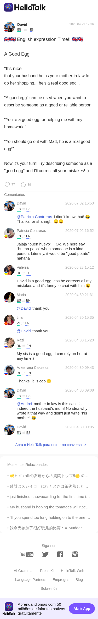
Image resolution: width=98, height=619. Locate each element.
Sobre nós (49, 588)
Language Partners (30, 580)
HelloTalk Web (72, 571)
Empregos (61, 580)
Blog (79, 580)
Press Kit (47, 571)
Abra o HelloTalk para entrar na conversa (48, 445)
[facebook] (60, 554)
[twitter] (45, 554)
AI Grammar (24, 571)
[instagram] (75, 554)
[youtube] (26, 554)
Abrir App (81, 608)
